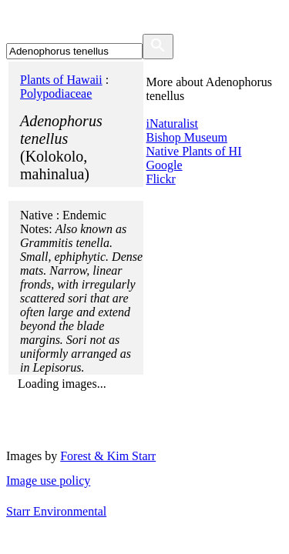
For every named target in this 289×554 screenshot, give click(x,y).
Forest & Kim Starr (108, 455)
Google (164, 165)
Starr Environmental (56, 511)
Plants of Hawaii (61, 79)
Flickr (161, 178)
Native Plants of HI (194, 151)
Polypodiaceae (56, 93)
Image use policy (48, 480)
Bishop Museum (186, 137)
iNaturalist (172, 123)
